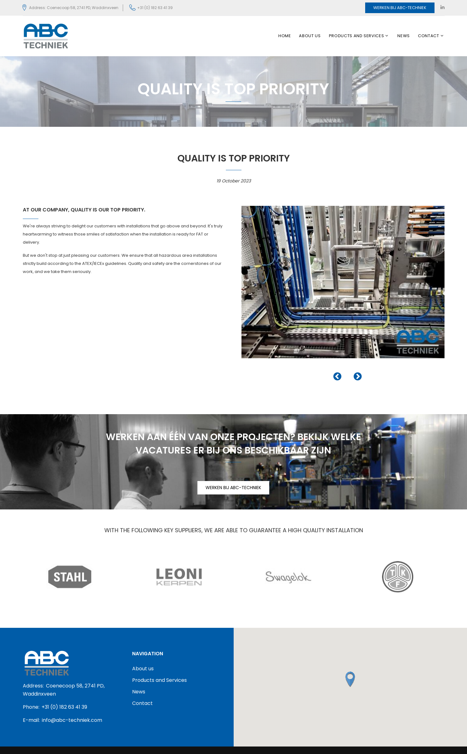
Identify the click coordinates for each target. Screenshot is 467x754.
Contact (428, 36)
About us (309, 36)
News (403, 36)
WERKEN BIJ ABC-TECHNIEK (233, 487)
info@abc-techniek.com (72, 720)
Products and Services (356, 36)
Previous (337, 376)
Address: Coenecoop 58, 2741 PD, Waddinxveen (73, 7)
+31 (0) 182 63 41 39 (155, 7)
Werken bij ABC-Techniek (399, 8)
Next (357, 376)
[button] (350, 679)
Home (284, 36)
